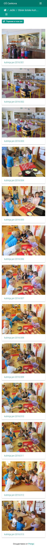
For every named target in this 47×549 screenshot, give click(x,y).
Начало (5, 10)
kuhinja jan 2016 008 (14, 338)
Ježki (12, 10)
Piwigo (31, 544)
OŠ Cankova (10, 3)
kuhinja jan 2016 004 (14, 180)
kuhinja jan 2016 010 (14, 416)
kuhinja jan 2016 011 (14, 455)
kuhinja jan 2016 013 (14, 534)
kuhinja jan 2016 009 (14, 377)
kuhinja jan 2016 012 (14, 495)
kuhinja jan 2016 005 (14, 220)
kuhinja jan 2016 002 (14, 102)
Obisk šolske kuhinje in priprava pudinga (28, 10)
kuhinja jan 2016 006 (14, 259)
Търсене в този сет (13, 21)
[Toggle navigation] (40, 3)
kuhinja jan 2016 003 (14, 141)
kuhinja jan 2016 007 (14, 298)
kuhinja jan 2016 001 (14, 62)
